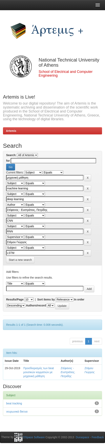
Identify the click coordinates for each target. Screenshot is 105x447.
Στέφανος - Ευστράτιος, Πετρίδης (68, 372)
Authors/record (36, 305)
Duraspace (82, 437)
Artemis (11, 130)
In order (79, 299)
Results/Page (15, 299)
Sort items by (46, 299)
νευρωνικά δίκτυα (17, 411)
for (8, 160)
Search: (11, 155)
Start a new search (20, 259)
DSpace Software (34, 437)
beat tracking (14, 403)
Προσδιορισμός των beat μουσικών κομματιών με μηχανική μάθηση (38, 372)
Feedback (98, 437)
